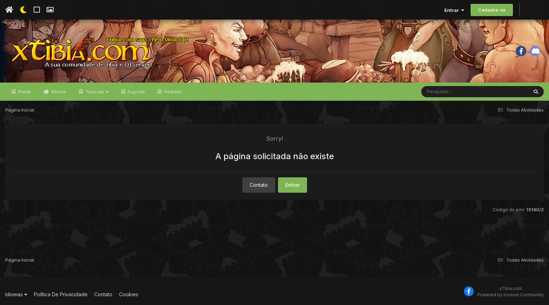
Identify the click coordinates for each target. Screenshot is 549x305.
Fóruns (58, 91)
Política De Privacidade (61, 294)
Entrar (454, 10)
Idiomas (16, 294)
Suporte (135, 91)
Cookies (128, 294)
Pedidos (172, 91)
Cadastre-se (492, 10)
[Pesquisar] (448, 91)
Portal (24, 91)
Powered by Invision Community (510, 294)
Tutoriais (96, 91)
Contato (259, 185)
